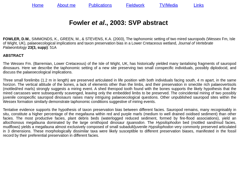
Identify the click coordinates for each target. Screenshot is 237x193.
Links (199, 5)
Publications (100, 5)
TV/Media (168, 5)
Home (38, 5)
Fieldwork (135, 5)
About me (66, 5)
